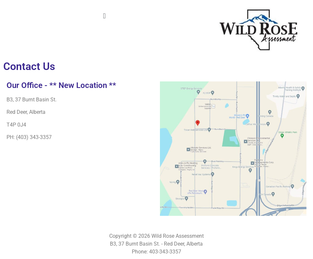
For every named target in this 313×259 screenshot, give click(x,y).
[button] (104, 16)
